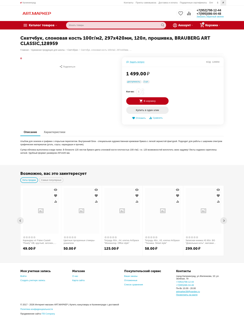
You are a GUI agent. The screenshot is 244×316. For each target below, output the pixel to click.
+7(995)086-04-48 (209, 13)
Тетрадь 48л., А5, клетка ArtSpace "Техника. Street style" (162, 241)
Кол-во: (130, 91)
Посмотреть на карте (187, 294)
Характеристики (54, 132)
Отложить (139, 118)
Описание (30, 132)
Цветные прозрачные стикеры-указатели (79, 241)
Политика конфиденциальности (36, 309)
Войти (23, 276)
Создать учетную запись (32, 280)
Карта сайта (78, 280)
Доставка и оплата (167, 2)
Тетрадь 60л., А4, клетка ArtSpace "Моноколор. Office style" (121, 241)
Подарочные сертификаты (193, 2)
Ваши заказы (131, 276)
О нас (75, 276)
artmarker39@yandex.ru (188, 291)
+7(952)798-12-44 (209, 10)
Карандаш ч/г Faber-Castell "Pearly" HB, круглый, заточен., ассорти (38, 241)
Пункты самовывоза (146, 2)
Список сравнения (133, 284)
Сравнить (156, 118)
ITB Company (48, 313)
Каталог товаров (41, 25)
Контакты (128, 2)
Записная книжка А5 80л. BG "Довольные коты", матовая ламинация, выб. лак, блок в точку (203, 241)
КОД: (208, 62)
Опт (211, 2)
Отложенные (130, 280)
